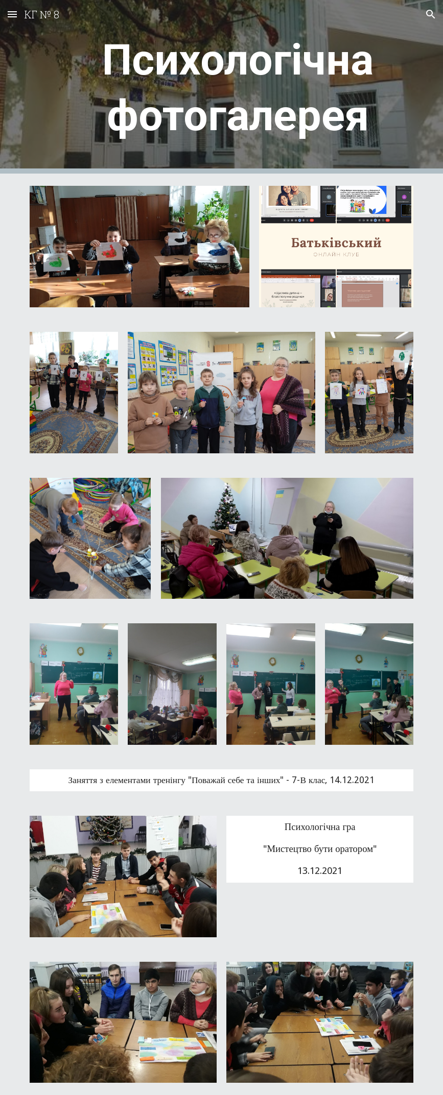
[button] (12, 14)
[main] (238, 87)
